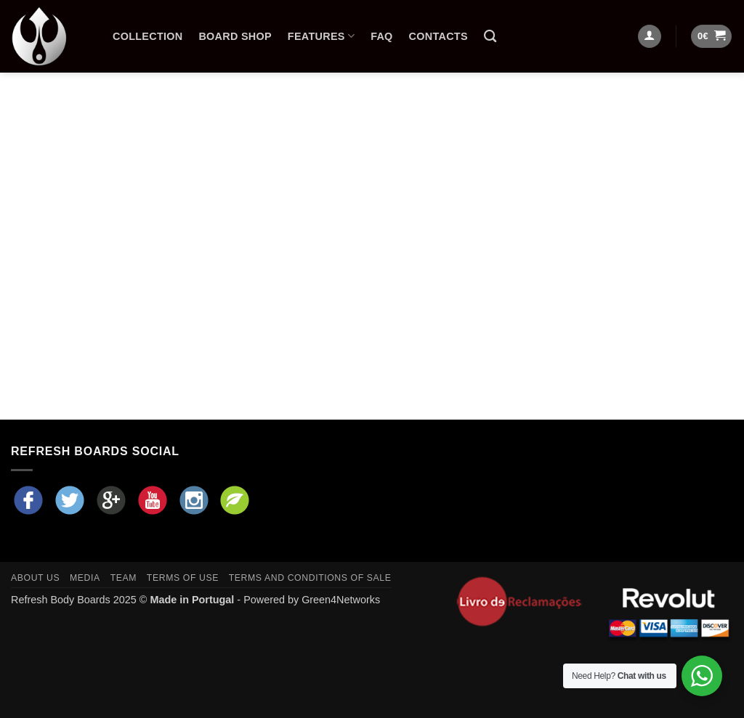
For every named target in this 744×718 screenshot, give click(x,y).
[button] (711, 37)
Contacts (438, 36)
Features (321, 36)
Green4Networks (341, 599)
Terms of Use (183, 578)
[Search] (490, 37)
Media (85, 578)
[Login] (649, 37)
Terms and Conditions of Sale (310, 578)
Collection (147, 36)
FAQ (381, 36)
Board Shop (234, 36)
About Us (35, 578)
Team (123, 578)
